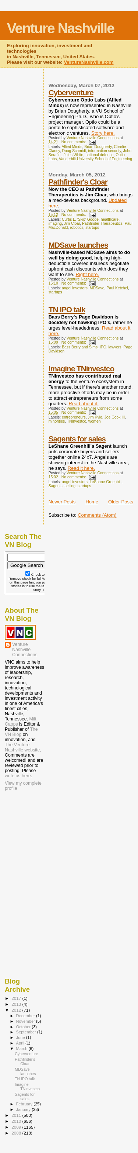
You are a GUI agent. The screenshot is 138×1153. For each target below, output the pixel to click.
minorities (57, 421)
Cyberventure (71, 92)
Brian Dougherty (98, 147)
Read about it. (84, 403)
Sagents (56, 486)
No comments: (74, 142)
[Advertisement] (41, 840)
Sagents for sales (77, 438)
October (24, 1027)
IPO (103, 347)
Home (91, 502)
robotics (76, 228)
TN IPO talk (67, 309)
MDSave (97, 288)
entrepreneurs (74, 417)
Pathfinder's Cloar (78, 182)
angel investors (75, 288)
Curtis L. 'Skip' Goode (80, 219)
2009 (16, 1127)
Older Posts (120, 502)
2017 (16, 998)
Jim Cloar (72, 223)
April (20, 1043)
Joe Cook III (115, 417)
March (22, 1048)
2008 (16, 1132)
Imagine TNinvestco (81, 368)
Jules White (74, 155)
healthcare (110, 219)
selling (70, 486)
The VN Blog (21, 732)
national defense (99, 155)
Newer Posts (62, 502)
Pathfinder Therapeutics (102, 223)
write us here (18, 775)
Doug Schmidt (74, 151)
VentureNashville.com (88, 62)
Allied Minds (72, 147)
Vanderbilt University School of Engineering (95, 159)
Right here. (87, 274)
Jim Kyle (95, 417)
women (94, 421)
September (27, 1032)
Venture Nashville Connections (25, 649)
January (24, 1109)
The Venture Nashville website (22, 747)
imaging (55, 223)
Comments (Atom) (97, 515)
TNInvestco (76, 421)
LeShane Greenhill (105, 482)
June (21, 1037)
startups (92, 228)
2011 (16, 1115)
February (25, 1104)
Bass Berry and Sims (80, 347)
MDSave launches (78, 245)
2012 (16, 1010)
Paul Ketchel (117, 288)
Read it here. (81, 468)
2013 (16, 1004)
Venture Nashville (60, 28)
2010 (16, 1121)
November (26, 1021)
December (26, 1015)
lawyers (115, 347)
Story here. (103, 133)
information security (104, 151)
